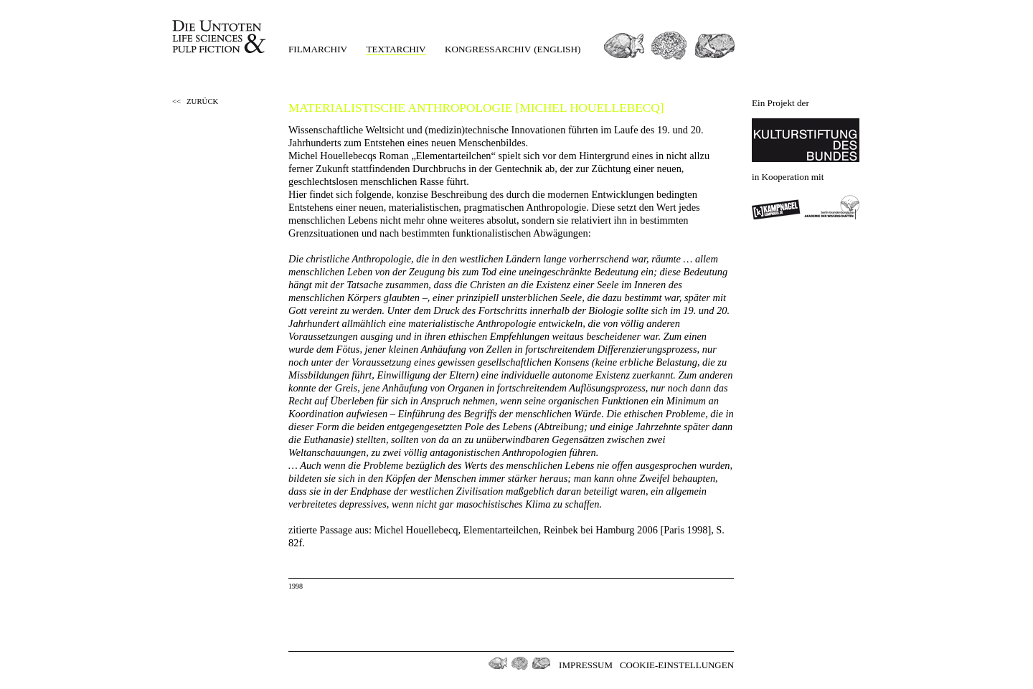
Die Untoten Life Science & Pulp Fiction (220, 37)
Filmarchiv (317, 49)
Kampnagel (776, 207)
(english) (557, 49)
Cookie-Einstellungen (677, 665)
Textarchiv (395, 49)
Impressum (586, 665)
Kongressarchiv (488, 49)
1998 (295, 586)
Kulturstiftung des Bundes (805, 140)
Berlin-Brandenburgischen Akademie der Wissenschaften (832, 207)
